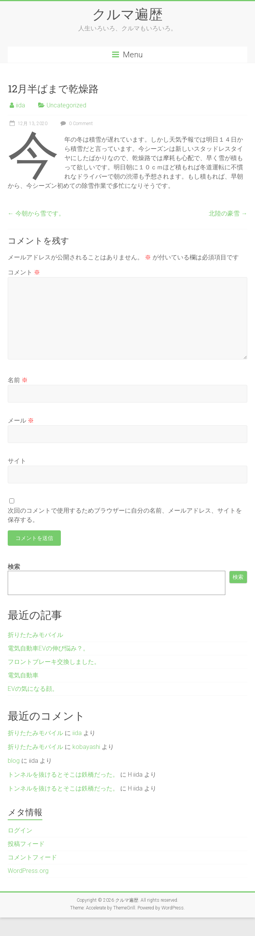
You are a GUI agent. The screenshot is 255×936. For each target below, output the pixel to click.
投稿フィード (26, 843)
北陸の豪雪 (228, 213)
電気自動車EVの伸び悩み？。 (48, 648)
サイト (17, 461)
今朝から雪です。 (36, 213)
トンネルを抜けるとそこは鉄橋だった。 (63, 774)
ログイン (20, 830)
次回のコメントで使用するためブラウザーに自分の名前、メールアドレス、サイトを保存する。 (125, 515)
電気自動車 (23, 675)
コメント (24, 272)
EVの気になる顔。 (33, 688)
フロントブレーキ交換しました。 (54, 661)
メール (21, 420)
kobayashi (86, 746)
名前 (18, 380)
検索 (14, 566)
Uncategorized (66, 105)
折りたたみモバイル (35, 634)
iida (20, 105)
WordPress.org (28, 870)
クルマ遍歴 (127, 14)
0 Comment (76, 123)
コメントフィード (32, 857)
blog (14, 760)
